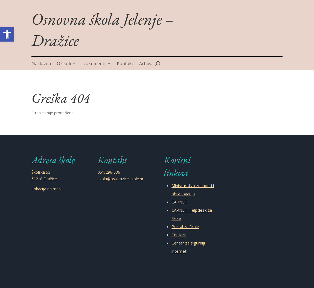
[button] (7, 34)
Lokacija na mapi (46, 188)
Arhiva (145, 64)
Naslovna (41, 64)
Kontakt (125, 64)
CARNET (179, 202)
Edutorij (178, 234)
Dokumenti (93, 64)
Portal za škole (185, 226)
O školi (64, 64)
